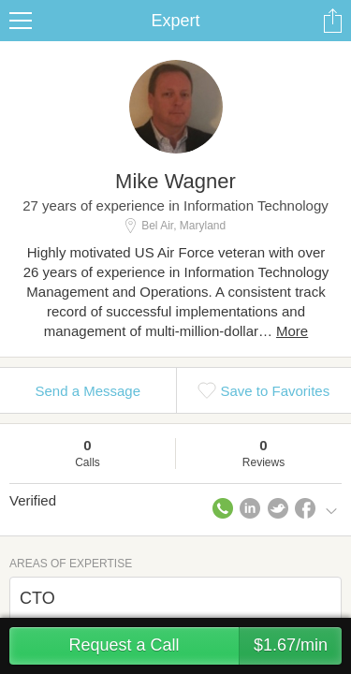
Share (332, 20)
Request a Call (205, 646)
